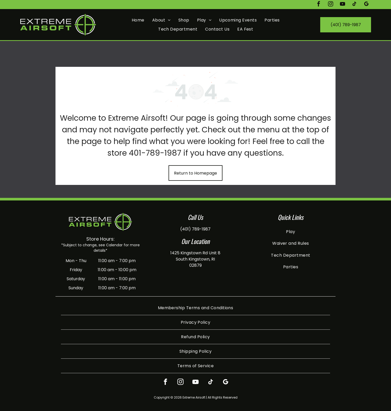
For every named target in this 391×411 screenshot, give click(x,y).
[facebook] (319, 4)
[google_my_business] (366, 4)
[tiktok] (354, 4)
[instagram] (330, 4)
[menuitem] (138, 20)
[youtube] (342, 4)
